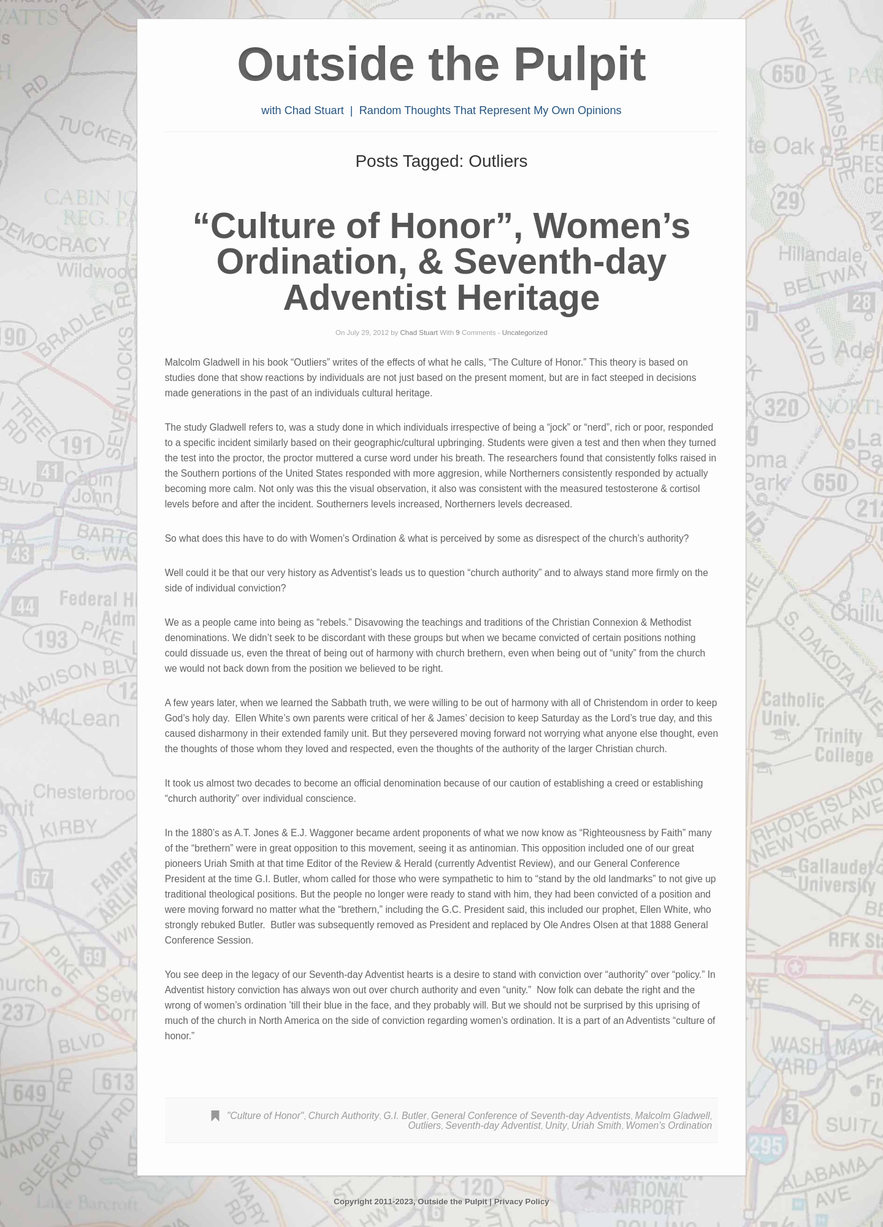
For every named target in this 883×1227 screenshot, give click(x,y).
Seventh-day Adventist (492, 1125)
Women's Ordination (669, 1125)
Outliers (424, 1125)
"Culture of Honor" (265, 1115)
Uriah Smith (596, 1125)
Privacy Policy (521, 1201)
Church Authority (344, 1115)
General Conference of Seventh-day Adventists (530, 1115)
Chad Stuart (419, 332)
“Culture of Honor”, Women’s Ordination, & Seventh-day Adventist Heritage (442, 261)
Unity (556, 1125)
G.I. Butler (404, 1115)
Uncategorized (525, 332)
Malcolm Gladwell (672, 1115)
